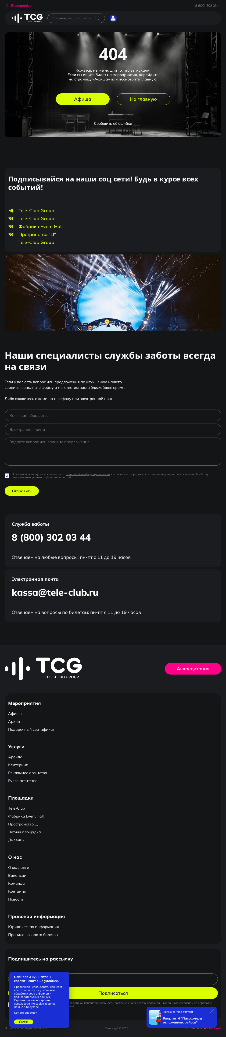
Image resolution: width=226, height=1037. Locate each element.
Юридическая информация (33, 926)
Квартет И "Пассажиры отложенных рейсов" (182, 1020)
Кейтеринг (18, 764)
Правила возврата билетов (33, 934)
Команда (16, 883)
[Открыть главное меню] (124, 18)
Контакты (17, 891)
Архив (14, 721)
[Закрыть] (212, 1011)
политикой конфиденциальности (88, 474)
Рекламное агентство (27, 772)
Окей (23, 1022)
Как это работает (25, 1012)
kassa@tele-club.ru (55, 592)
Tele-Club (16, 808)
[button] (19, 5)
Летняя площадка (24, 832)
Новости (15, 899)
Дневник (16, 840)
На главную (143, 99)
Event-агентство (22, 780)
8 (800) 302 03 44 (208, 5)
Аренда (15, 757)
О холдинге (18, 867)
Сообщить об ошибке (113, 123)
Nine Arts (215, 1028)
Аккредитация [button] (193, 669)
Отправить (22, 491)
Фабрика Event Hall (26, 816)
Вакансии (17, 875)
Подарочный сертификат (31, 729)
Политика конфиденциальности (26, 1028)
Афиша (82, 99)
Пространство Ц (23, 824)
